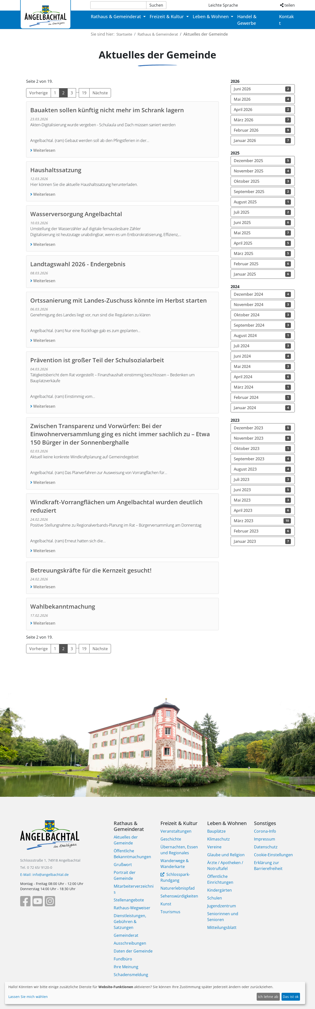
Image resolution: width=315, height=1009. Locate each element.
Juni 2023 (262, 489)
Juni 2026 (262, 89)
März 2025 (262, 253)
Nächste (100, 93)
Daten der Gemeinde (133, 951)
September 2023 (262, 459)
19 (84, 93)
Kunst (165, 904)
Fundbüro (123, 959)
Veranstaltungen (175, 831)
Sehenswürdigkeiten (179, 896)
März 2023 (262, 520)
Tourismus (170, 911)
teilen (287, 5)
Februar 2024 (262, 397)
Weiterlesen (43, 150)
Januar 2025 (262, 274)
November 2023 (262, 438)
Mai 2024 (262, 366)
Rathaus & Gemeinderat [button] (116, 16)
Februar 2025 (262, 263)
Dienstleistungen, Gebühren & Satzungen (130, 921)
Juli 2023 (262, 479)
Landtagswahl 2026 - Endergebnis (78, 264)
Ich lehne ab (268, 996)
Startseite (125, 34)
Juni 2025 (262, 222)
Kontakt (286, 20)
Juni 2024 (262, 356)
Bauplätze (216, 831)
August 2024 (262, 335)
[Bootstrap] (49, 838)
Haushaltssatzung (55, 170)
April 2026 (262, 109)
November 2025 (262, 171)
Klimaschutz (218, 839)
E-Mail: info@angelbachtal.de (44, 874)
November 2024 (262, 304)
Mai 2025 (262, 233)
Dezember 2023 (262, 428)
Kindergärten (219, 890)
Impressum (264, 839)
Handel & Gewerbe (246, 20)
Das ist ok (291, 996)
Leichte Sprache (223, 5)
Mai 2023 (262, 500)
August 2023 (262, 469)
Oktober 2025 (262, 181)
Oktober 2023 (262, 448)
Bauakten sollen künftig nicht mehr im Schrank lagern (107, 110)
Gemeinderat (126, 935)
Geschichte (170, 839)
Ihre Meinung (126, 966)
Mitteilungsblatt (221, 927)
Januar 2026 (262, 140)
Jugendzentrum (221, 906)
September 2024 (262, 325)
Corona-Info (265, 831)
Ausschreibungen (130, 943)
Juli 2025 (262, 212)
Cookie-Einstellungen (273, 854)
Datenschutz (266, 847)
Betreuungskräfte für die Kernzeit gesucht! (91, 570)
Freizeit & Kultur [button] (167, 16)
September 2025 (262, 191)
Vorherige (38, 93)
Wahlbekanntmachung (62, 606)
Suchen (156, 5)
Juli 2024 (262, 346)
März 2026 (262, 120)
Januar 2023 (262, 541)
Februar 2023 (262, 531)
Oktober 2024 (262, 315)
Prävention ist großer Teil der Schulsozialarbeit (97, 360)
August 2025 (262, 202)
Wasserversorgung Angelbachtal (76, 214)
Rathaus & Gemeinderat (162, 34)
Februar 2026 (262, 130)
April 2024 (262, 376)
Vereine (214, 847)
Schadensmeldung (131, 974)
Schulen (214, 898)
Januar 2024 (262, 407)
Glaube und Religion (226, 854)
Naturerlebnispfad (177, 888)
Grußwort (123, 864)
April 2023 (262, 510)
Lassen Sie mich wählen (28, 996)
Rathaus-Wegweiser (132, 908)
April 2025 (262, 243)
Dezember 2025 (262, 160)
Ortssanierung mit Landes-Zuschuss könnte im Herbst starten (118, 300)
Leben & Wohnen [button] (211, 16)
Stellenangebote (129, 900)
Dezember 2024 (262, 294)
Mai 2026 (262, 99)
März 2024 (262, 387)
